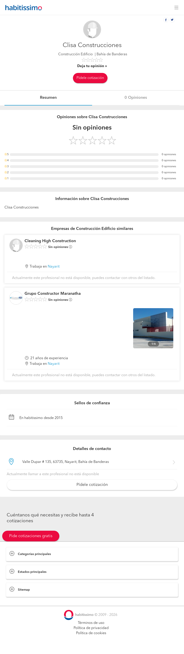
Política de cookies (91, 633)
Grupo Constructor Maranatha (53, 294)
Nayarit (54, 266)
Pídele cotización (90, 78)
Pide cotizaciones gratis (30, 536)
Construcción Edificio (75, 54)
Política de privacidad (91, 628)
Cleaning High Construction (50, 241)
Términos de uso (91, 623)
